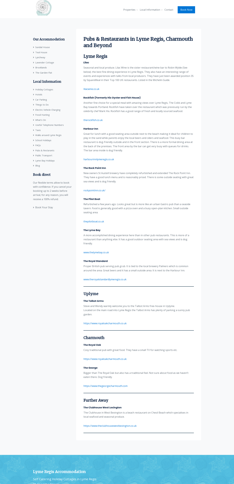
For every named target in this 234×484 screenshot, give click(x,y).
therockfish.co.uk (93, 120)
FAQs (37, 145)
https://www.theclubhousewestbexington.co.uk (110, 425)
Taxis (37, 130)
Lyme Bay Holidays (44, 160)
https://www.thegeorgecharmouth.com (105, 386)
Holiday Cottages (43, 89)
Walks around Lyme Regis (47, 135)
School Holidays (42, 140)
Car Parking (40, 99)
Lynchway (39, 57)
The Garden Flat (42, 72)
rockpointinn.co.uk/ (94, 190)
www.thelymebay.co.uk (96, 252)
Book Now (186, 9)
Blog (36, 165)
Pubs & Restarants (44, 150)
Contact (168, 9)
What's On (39, 119)
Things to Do (41, 104)
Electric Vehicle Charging (46, 109)
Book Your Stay (43, 207)
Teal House (40, 52)
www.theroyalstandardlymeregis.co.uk (104, 279)
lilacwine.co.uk (91, 89)
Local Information (150, 9)
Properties (129, 9)
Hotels (37, 94)
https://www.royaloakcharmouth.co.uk (105, 323)
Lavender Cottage (43, 62)
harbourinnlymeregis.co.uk (98, 159)
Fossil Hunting (41, 114)
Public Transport (43, 155)
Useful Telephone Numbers (48, 124)
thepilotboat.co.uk (93, 221)
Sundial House (41, 47)
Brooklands (40, 67)
